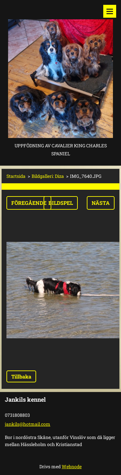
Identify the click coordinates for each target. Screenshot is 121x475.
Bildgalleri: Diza (48, 176)
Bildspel (60, 202)
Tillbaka (21, 376)
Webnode (72, 466)
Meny (109, 11)
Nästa (101, 202)
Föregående (28, 202)
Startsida (15, 176)
